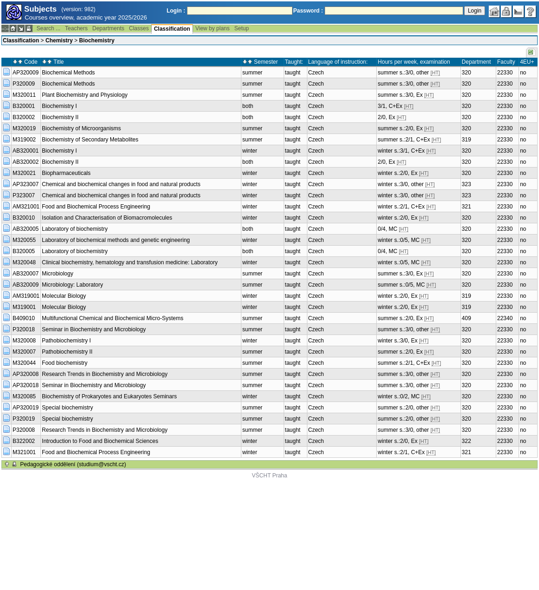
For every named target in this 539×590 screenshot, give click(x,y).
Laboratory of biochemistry (74, 229)
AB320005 (26, 229)
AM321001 (26, 206)
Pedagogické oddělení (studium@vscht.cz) (73, 464)
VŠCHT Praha (269, 475)
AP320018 (26, 385)
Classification (172, 29)
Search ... (48, 28)
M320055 (24, 240)
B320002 (24, 117)
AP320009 (26, 72)
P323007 (24, 195)
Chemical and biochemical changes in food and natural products (121, 184)
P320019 (24, 419)
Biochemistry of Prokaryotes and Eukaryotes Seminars (109, 396)
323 (466, 184)
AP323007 (26, 184)
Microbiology (57, 273)
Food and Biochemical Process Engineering (96, 206)
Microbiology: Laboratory (72, 285)
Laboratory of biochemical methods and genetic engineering (116, 240)
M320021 (24, 173)
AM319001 (26, 296)
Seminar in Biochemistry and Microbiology (94, 329)
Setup (241, 28)
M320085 (24, 396)
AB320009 (26, 285)
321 (466, 206)
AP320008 (26, 374)
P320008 (24, 430)
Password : (308, 10)
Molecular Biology (64, 296)
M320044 (24, 363)
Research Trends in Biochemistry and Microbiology (104, 374)
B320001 (24, 106)
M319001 (24, 307)
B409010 (24, 318)
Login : (175, 10)
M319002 (24, 139)
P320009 (24, 83)
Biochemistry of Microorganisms (81, 128)
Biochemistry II (60, 117)
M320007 (24, 352)
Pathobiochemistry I (66, 340)
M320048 (24, 262)
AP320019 (26, 407)
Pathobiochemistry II (67, 352)
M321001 (24, 452)
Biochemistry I (59, 106)
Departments (109, 28)
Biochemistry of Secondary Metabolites (90, 139)
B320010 (24, 218)
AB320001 (26, 151)
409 (466, 318)
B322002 (24, 441)
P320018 (24, 329)
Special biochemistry (67, 407)
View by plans (212, 28)
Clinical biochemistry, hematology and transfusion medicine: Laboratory (130, 262)
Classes (139, 28)
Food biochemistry (64, 363)
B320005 (24, 251)
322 (466, 441)
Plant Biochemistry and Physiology (84, 95)
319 (466, 139)
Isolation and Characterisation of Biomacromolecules (107, 218)
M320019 (24, 128)
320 (466, 72)
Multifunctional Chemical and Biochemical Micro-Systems (112, 318)
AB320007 (26, 273)
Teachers (76, 28)
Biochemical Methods (68, 72)
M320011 (24, 95)
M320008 (24, 340)
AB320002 (26, 162)
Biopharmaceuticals (66, 173)
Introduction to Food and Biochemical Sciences (100, 441)
